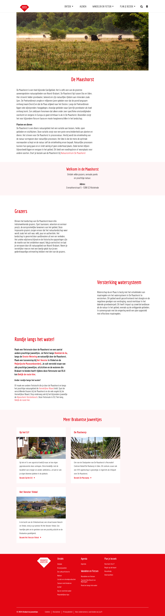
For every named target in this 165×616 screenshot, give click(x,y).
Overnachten (108, 575)
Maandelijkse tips (63, 595)
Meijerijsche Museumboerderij (28, 363)
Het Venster (42, 360)
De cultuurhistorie (63, 572)
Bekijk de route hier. (22, 399)
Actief (59, 587)
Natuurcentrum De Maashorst (73, 152)
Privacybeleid (67, 612)
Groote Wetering (29, 356)
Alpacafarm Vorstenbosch (27, 397)
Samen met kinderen (64, 583)
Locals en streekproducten (66, 579)
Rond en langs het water (89, 585)
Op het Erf (24, 432)
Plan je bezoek (126, 6)
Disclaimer (56, 612)
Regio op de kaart (110, 568)
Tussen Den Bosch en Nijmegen (88, 581)
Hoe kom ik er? (109, 564)
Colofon (47, 612)
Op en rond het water (64, 591)
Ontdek (67, 6)
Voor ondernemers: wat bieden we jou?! (88, 612)
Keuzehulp (107, 571)
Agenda (83, 6)
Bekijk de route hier (26, 374)
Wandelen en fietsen (101, 6)
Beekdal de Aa (61, 352)
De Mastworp (80, 432)
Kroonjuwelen (62, 568)
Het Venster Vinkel (28, 492)
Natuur (59, 576)
